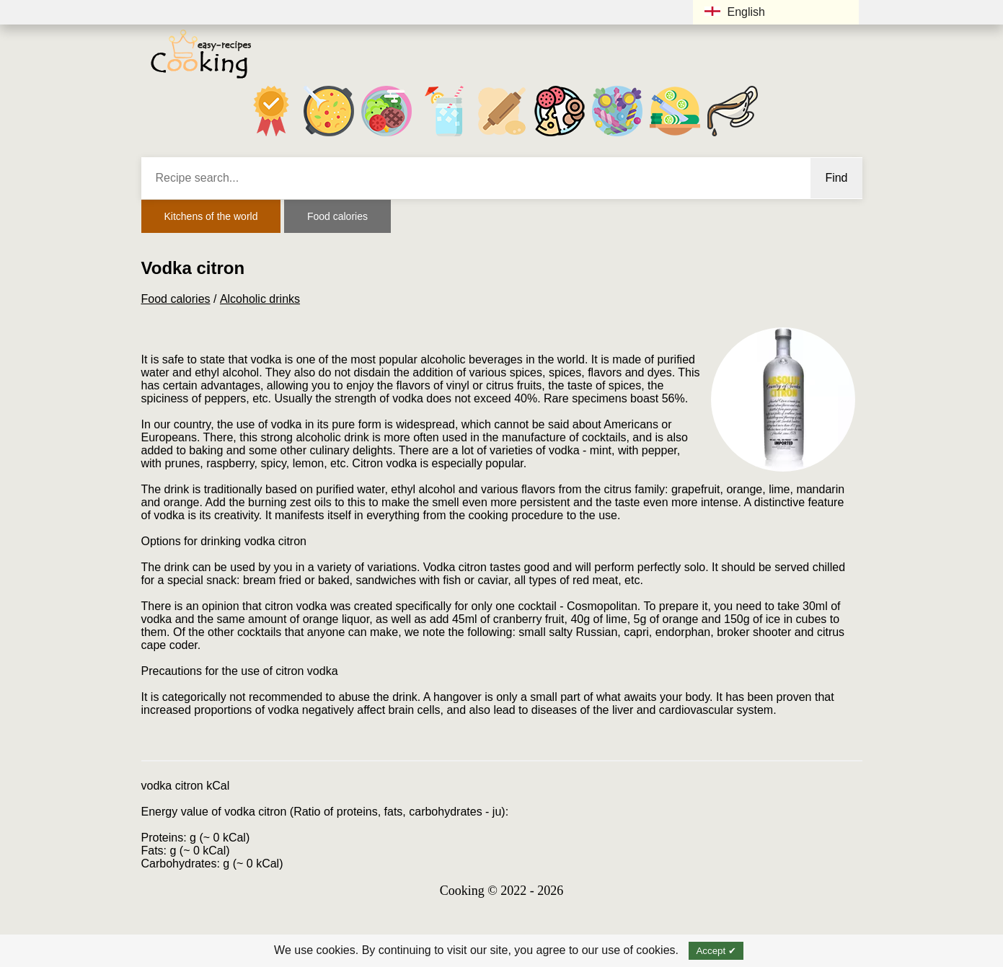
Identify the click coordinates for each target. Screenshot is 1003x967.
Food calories (337, 216)
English (734, 12)
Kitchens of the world (211, 216)
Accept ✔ (715, 950)
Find (836, 178)
